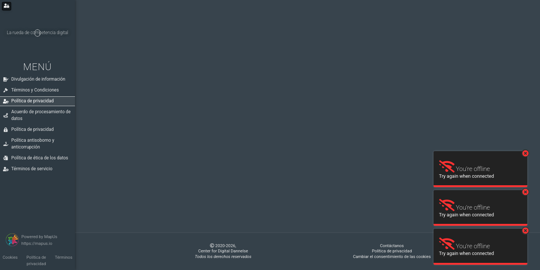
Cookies (10, 257)
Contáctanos (392, 245)
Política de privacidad (36, 260)
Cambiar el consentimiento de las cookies (391, 256)
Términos (63, 257)
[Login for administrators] (6, 6)
